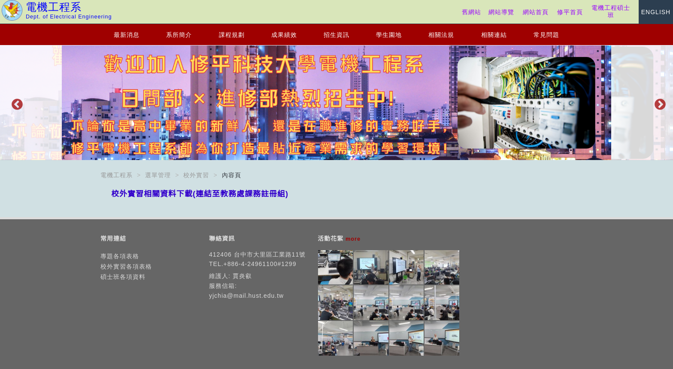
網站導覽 (501, 12)
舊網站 (471, 12)
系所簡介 (179, 34)
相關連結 (494, 34)
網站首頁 (536, 12)
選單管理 (158, 175)
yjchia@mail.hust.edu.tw (246, 295)
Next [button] (658, 102)
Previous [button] (15, 102)
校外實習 (196, 175)
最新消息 (126, 34)
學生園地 (389, 34)
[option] (336, 102)
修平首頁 (570, 12)
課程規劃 (232, 34)
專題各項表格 (119, 256)
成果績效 (284, 34)
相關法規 (441, 34)
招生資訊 (336, 34)
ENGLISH (655, 12)
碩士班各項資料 (123, 276)
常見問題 (546, 34)
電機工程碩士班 (610, 11)
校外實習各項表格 (126, 266)
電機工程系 (116, 175)
